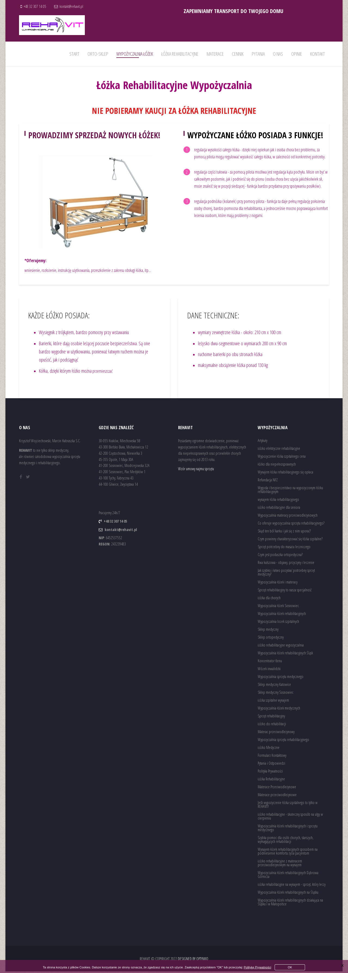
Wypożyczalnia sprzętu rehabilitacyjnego (283, 741)
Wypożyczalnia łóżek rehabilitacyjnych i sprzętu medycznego (288, 829)
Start (74, 54)
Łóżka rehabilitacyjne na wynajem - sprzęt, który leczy (291, 886)
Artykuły (262, 442)
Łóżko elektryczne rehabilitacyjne (279, 450)
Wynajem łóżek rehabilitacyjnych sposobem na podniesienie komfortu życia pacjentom (288, 852)
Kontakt (317, 54)
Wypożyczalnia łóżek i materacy (277, 583)
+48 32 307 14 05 (35, 6)
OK (290, 967)
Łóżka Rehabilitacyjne (271, 780)
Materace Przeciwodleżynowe (277, 788)
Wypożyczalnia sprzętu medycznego (280, 678)
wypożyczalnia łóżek (134, 54)
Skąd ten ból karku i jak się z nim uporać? (284, 532)
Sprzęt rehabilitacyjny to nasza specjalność (285, 591)
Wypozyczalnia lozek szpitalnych (278, 623)
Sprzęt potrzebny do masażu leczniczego (284, 548)
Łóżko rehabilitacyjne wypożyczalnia (281, 646)
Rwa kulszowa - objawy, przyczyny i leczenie (286, 564)
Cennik (238, 54)
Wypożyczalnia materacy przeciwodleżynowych (288, 516)
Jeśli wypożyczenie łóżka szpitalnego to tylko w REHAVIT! (288, 806)
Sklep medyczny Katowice (274, 686)
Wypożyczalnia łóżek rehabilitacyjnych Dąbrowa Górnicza (288, 876)
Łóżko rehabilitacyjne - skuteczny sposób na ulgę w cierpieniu (290, 817)
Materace (215, 54)
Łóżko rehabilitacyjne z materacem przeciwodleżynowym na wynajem (280, 864)
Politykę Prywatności (257, 967)
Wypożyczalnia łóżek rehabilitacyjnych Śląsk (285, 654)
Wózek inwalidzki (269, 670)
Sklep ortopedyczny (271, 638)
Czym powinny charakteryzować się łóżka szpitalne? (290, 540)
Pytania (258, 54)
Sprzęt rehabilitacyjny (271, 717)
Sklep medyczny (268, 630)
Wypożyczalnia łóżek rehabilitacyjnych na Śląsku (288, 893)
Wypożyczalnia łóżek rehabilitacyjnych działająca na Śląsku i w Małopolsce (290, 903)
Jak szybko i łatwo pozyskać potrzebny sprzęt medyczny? (286, 573)
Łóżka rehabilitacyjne (179, 54)
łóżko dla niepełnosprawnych (277, 465)
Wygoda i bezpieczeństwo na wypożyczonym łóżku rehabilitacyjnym (290, 491)
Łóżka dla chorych (269, 599)
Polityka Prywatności (270, 772)
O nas (278, 54)
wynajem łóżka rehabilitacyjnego (278, 501)
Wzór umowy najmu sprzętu (196, 470)
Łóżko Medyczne (268, 749)
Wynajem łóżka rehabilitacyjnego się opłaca (285, 473)
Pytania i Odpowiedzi (271, 764)
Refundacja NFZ (268, 481)
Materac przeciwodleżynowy (276, 733)
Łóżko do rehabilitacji (272, 725)
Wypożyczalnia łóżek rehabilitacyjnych (282, 615)
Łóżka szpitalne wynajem (273, 701)
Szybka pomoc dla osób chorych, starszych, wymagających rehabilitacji (285, 841)
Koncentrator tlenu (270, 662)
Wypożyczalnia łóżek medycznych (279, 709)
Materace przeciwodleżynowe (277, 796)
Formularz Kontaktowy (272, 756)
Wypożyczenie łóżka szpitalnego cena (282, 457)
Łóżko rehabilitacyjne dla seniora (279, 508)
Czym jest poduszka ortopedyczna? (280, 556)
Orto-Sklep (98, 54)
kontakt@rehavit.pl (73, 6)
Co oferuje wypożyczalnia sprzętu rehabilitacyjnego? (291, 524)
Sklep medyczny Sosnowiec (275, 693)
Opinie (296, 54)
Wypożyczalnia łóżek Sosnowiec (278, 607)
